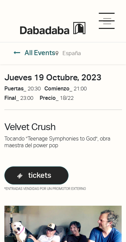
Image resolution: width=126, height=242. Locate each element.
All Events (34, 53)
